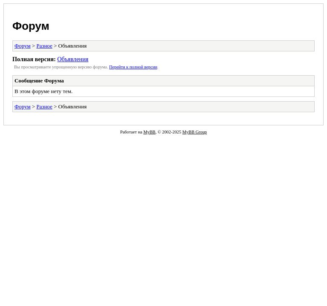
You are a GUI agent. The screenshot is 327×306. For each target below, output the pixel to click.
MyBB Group (194, 132)
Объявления (72, 59)
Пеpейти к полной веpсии (133, 67)
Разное (45, 45)
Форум (30, 26)
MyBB (149, 132)
